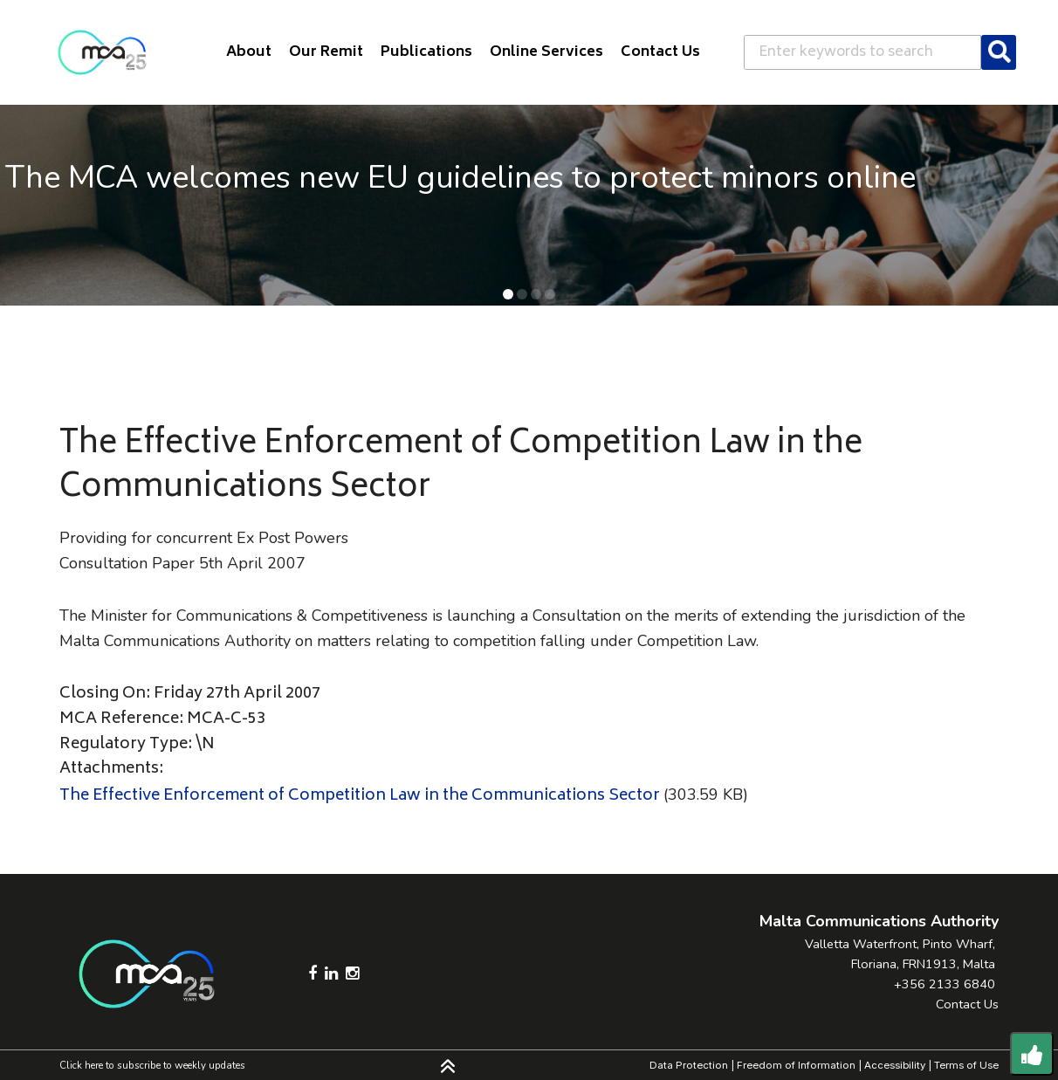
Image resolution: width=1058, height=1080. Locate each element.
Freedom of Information (796, 1065)
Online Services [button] (546, 52)
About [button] (248, 52)
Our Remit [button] (326, 52)
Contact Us (967, 1004)
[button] (508, 294)
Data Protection (688, 1065)
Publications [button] (426, 52)
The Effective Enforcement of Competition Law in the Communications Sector (359, 796)
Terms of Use (966, 1065)
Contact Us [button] (660, 52)
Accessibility (894, 1065)
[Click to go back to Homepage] (102, 52)
